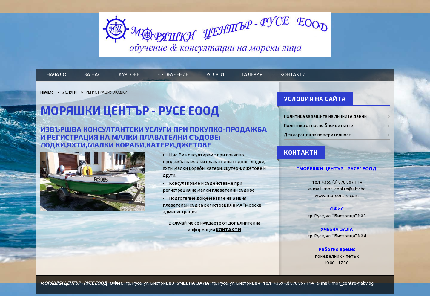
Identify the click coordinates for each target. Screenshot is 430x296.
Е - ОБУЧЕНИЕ (172, 74)
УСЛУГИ (215, 74)
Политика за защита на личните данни (325, 116)
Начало (47, 92)
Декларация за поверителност (317, 134)
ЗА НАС (92, 74)
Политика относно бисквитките (318, 125)
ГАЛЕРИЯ (252, 74)
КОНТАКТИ (293, 74)
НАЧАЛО (56, 74)
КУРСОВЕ (129, 74)
